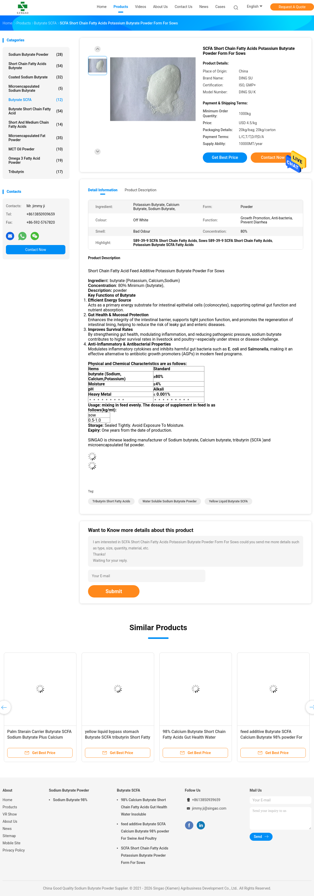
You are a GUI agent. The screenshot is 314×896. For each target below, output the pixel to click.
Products (10, 807)
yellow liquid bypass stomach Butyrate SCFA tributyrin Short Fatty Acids (117, 737)
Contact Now (35, 250)
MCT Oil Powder (35, 149)
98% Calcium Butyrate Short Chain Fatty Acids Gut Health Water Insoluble (194, 737)
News (7, 829)
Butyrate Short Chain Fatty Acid (35, 111)
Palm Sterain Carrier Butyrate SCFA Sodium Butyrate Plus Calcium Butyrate (39, 737)
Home (7, 800)
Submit (114, 591)
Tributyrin (35, 171)
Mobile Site (12, 843)
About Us (10, 821)
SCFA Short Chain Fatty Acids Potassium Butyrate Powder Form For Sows (144, 855)
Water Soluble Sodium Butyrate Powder (170, 501)
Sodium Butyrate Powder (35, 54)
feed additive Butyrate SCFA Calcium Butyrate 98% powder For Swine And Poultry (271, 737)
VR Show (10, 814)
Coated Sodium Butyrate (35, 77)
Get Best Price (225, 157)
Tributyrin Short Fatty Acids (111, 501)
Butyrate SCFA (35, 99)
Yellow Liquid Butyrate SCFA (228, 501)
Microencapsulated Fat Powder (35, 138)
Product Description (140, 190)
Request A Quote (292, 7)
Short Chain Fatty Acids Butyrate (35, 66)
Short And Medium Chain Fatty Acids (35, 124)
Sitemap (9, 836)
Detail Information (102, 190)
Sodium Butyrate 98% (70, 800)
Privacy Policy (14, 850)
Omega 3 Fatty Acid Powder (35, 160)
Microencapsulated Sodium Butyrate (35, 88)
